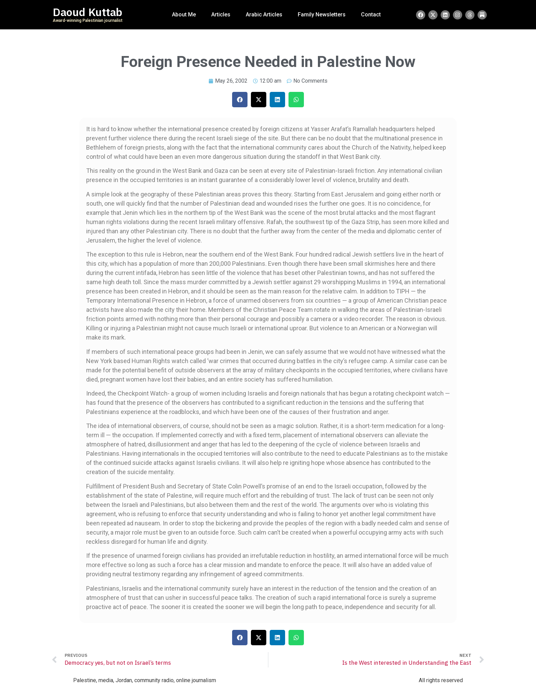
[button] (239, 99)
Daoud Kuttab (87, 12)
